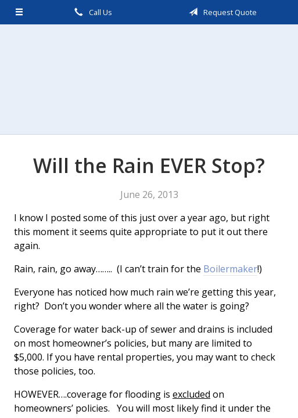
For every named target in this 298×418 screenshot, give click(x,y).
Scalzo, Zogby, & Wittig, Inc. (149, 79)
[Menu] (19, 12)
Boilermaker (230, 268)
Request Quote (221, 12)
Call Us (91, 12)
